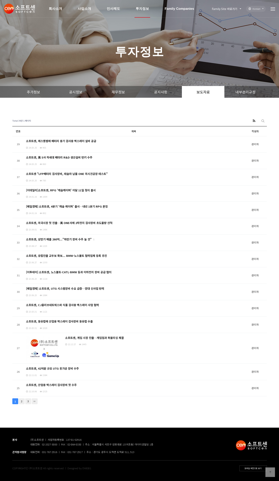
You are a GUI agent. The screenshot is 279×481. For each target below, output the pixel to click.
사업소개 (84, 9)
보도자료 (203, 91)
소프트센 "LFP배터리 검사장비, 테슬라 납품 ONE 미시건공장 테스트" (67, 174)
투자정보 (142, 9)
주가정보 (33, 91)
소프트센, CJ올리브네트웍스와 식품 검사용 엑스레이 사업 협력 (62, 305)
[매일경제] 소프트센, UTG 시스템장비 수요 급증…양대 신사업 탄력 (65, 288)
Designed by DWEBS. (79, 468)
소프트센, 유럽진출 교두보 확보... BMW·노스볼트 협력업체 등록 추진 (66, 255)
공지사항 (160, 91)
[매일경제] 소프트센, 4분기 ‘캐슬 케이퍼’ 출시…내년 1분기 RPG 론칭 (67, 206)
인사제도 (113, 9)
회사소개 (55, 9)
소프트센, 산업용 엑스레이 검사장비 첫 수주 (51, 385)
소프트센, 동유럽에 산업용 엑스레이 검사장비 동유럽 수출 (59, 321)
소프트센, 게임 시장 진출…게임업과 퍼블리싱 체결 (94, 338)
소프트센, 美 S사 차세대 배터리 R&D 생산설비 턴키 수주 (59, 157)
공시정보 (75, 91)
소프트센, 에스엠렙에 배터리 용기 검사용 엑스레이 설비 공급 (61, 141)
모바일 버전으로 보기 (253, 468)
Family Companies (179, 9)
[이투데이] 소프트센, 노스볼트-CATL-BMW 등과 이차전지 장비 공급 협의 (68, 272)
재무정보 (118, 91)
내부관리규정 (246, 91)
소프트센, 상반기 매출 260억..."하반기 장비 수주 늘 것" (59, 239)
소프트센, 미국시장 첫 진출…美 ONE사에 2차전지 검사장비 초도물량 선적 (69, 223)
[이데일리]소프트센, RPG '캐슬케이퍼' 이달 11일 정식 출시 (61, 190)
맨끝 (35, 401)
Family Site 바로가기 (224, 9)
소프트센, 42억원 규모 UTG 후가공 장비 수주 (52, 368)
